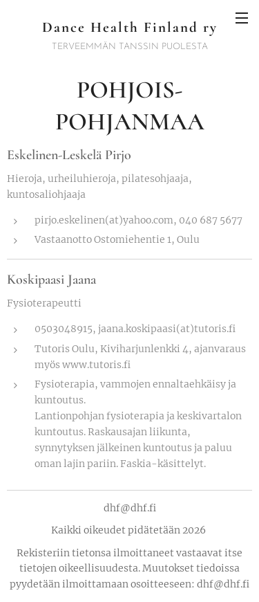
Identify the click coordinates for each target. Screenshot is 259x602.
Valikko (242, 18)
